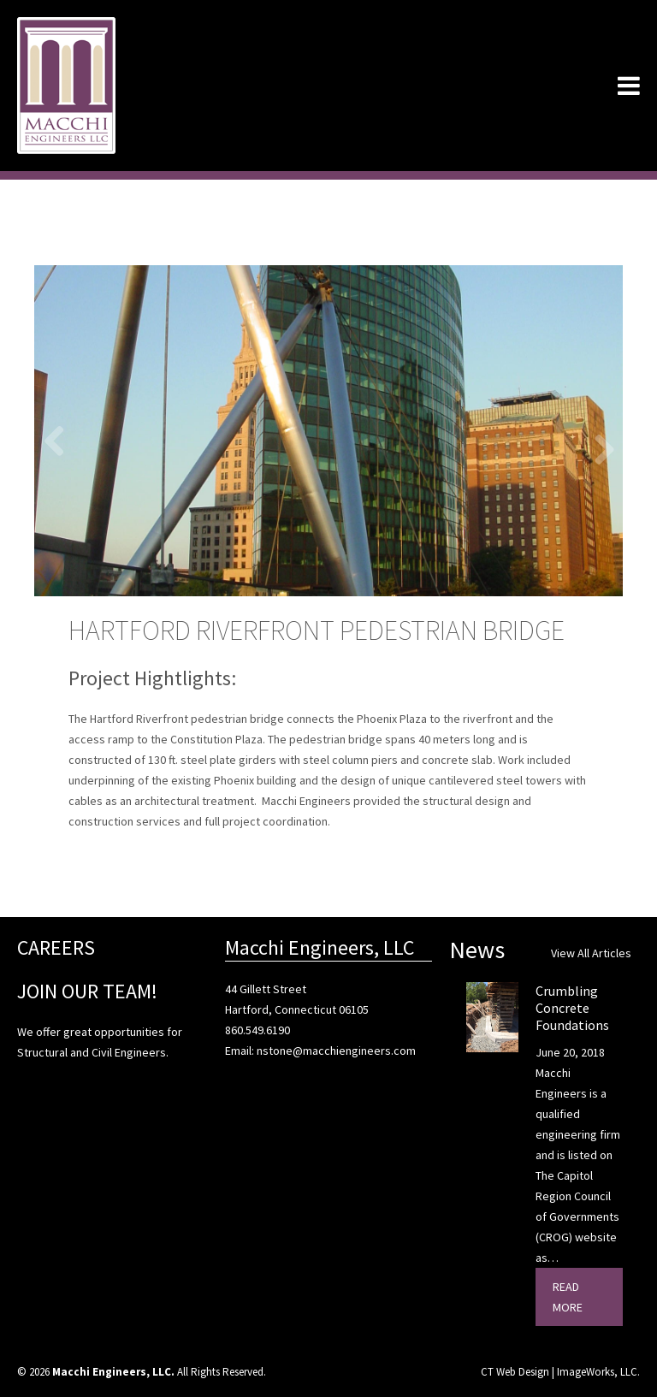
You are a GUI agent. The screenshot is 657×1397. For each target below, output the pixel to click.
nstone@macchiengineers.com (336, 1050)
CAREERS (56, 947)
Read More (568, 1297)
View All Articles (591, 953)
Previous (60, 440)
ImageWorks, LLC (597, 1371)
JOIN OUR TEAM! (87, 991)
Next (597, 448)
